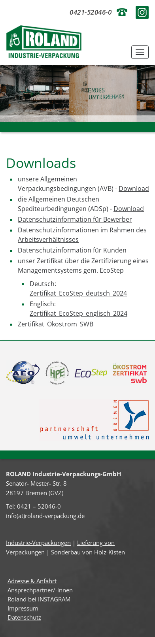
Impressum (23, 608)
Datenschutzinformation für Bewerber (75, 219)
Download (134, 188)
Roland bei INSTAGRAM (39, 599)
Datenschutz (24, 617)
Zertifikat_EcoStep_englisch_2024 (78, 313)
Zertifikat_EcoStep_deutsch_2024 (78, 293)
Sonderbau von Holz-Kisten (88, 552)
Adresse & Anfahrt (32, 581)
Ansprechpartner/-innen (40, 590)
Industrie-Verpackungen (38, 543)
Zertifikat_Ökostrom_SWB (55, 324)
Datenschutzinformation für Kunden (72, 250)
